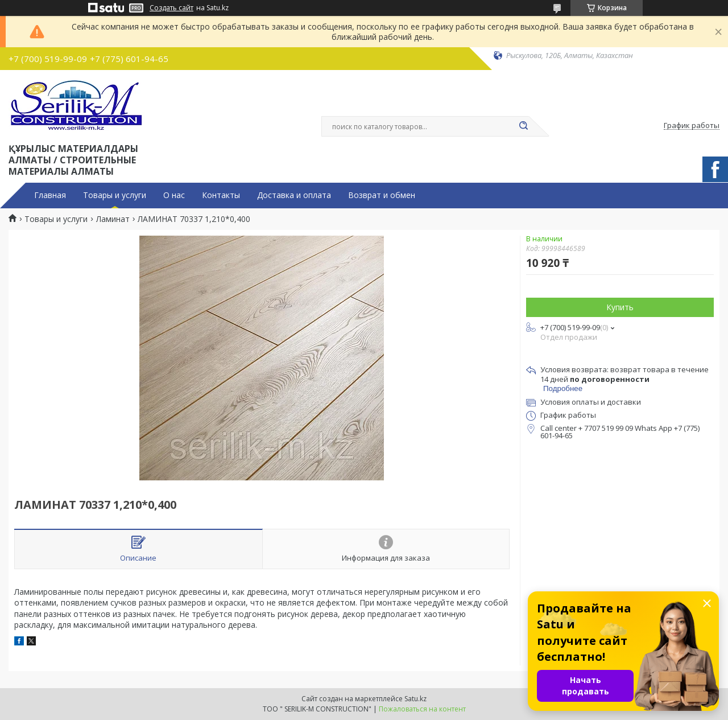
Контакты (221, 195)
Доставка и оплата (294, 195)
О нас (174, 195)
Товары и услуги (114, 195)
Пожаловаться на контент (422, 709)
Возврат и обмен (381, 195)
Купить (620, 307)
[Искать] (523, 126)
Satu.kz (415, 698)
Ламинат (113, 219)
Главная (50, 195)
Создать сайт (171, 8)
